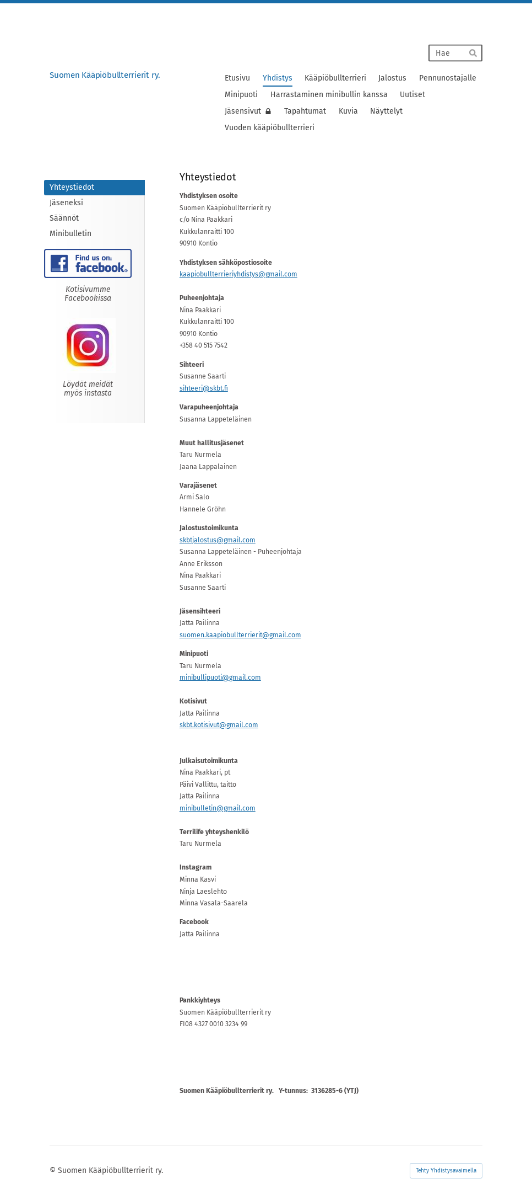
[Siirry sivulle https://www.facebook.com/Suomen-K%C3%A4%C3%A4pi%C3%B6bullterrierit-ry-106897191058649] (88, 263)
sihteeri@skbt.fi (204, 388)
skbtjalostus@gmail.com (218, 540)
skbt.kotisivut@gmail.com (219, 725)
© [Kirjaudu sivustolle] (54, 1170)
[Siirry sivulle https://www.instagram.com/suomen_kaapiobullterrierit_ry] (88, 345)
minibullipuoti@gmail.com (220, 677)
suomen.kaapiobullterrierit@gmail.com (240, 635)
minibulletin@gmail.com (218, 808)
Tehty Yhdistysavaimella (446, 1170)
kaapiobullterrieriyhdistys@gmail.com (238, 274)
